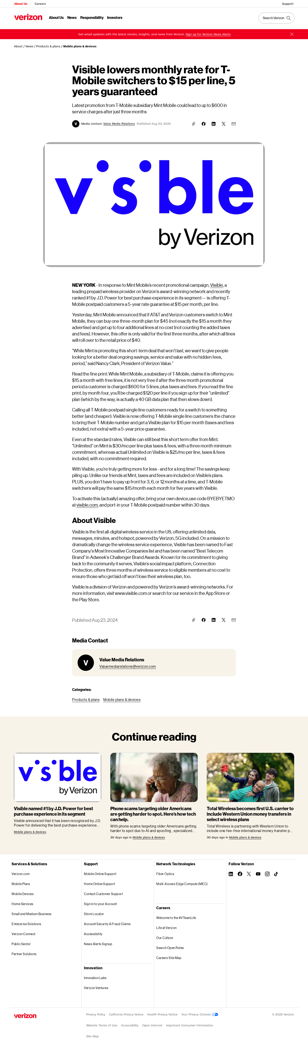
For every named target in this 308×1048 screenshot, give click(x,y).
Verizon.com (21, 872)
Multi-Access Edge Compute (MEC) (182, 882)
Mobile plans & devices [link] (79, 44)
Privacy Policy (95, 1013)
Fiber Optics (165, 872)
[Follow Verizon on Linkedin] (231, 872)
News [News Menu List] (71, 17)
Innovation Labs (95, 976)
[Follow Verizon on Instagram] (267, 872)
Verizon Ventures (96, 986)
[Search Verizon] (277, 17)
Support (288, 3)
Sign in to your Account (100, 902)
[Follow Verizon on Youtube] (258, 872)
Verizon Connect (23, 932)
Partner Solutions (24, 952)
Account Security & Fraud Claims (107, 922)
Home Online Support (99, 882)
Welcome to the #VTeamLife (176, 916)
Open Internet (152, 1023)
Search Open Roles (170, 946)
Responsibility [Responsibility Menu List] (91, 17)
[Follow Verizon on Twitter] (249, 872)
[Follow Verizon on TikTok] (276, 872)
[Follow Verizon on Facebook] (240, 872)
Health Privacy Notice (162, 1013)
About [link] (18, 44)
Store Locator (94, 912)
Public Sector (21, 942)
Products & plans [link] (48, 44)
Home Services (22, 902)
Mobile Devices (23, 892)
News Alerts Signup (98, 942)
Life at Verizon (166, 926)
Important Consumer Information (189, 1023)
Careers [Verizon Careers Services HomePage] (40, 3)
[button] (292, 32)
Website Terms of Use (101, 1023)
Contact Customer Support (103, 892)
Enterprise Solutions (26, 922)
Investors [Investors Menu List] (114, 17)
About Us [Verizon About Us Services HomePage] (20, 3)
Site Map (92, 1034)
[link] (208, 32)
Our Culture (164, 936)
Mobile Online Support (100, 872)
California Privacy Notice (126, 1013)
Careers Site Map (168, 956)
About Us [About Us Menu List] (56, 17)
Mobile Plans (21, 882)
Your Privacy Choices (199, 1013)
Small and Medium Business (32, 912)
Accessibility (93, 932)
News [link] (29, 44)
